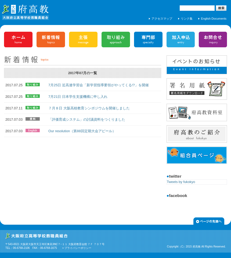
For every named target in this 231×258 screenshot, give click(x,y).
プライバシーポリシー (77, 247)
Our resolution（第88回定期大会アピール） (82, 131)
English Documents (213, 18)
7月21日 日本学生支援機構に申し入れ (77, 97)
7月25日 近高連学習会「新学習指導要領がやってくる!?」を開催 (98, 85)
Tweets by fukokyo (181, 182)
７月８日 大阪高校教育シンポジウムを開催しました (89, 108)
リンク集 (187, 18)
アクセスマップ (161, 18)
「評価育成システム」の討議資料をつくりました (86, 119)
